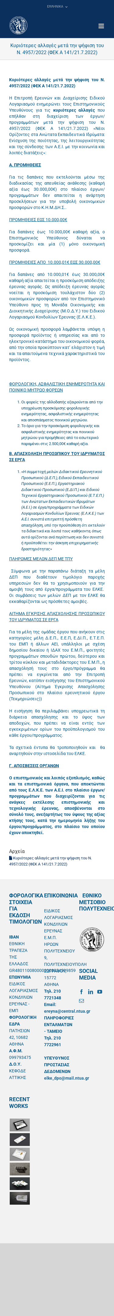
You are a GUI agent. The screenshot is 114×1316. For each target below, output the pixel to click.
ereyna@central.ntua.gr (67, 1011)
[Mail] (81, 1000)
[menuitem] (57, 6)
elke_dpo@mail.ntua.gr (66, 1078)
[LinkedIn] (90, 991)
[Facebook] (81, 991)
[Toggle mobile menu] (101, 26)
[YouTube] (99, 991)
